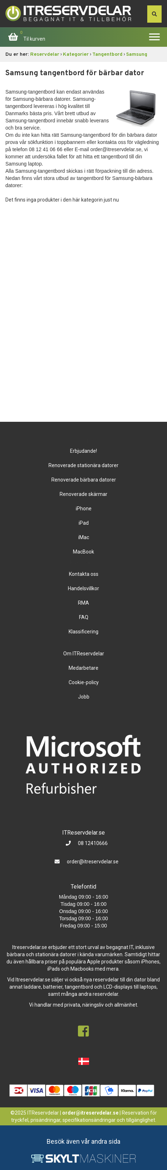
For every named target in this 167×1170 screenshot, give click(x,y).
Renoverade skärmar (83, 494)
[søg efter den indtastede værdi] (154, 14)
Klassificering (83, 631)
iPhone (84, 508)
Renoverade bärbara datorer (83, 480)
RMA (83, 603)
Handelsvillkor (83, 588)
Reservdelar (44, 54)
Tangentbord (107, 54)
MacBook (83, 552)
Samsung (136, 54)
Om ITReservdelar (83, 653)
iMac (83, 537)
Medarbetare (83, 668)
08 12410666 (92, 843)
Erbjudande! (83, 451)
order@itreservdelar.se (93, 861)
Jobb (83, 697)
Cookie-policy (84, 682)
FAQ (83, 617)
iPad (84, 523)
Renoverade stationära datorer (83, 465)
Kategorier (76, 54)
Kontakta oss (83, 574)
